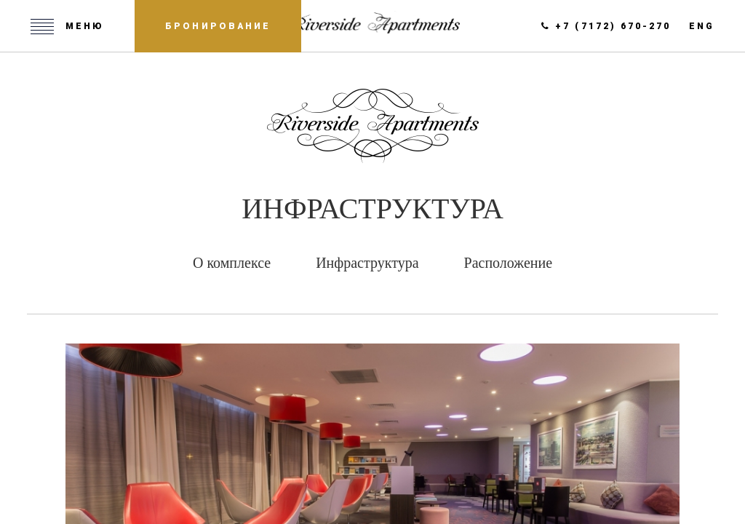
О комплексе (232, 263)
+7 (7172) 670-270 (606, 26)
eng (701, 26)
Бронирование (218, 26)
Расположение (508, 263)
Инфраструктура (367, 263)
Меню (84, 26)
